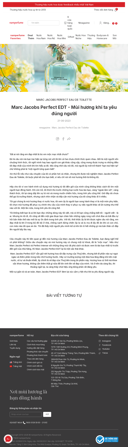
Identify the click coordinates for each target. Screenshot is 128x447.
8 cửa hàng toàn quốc (69, 23)
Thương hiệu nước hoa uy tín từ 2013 (28, 9)
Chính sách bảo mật (35, 369)
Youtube (104, 349)
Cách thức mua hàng (36, 344)
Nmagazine (84, 23)
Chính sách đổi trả (34, 366)
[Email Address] (26, 414)
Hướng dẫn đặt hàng (35, 348)
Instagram (104, 341)
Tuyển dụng (15, 348)
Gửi (47, 414)
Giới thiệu (14, 341)
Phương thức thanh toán (37, 355)
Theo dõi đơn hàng (35, 359)
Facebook (104, 345)
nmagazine (44, 127)
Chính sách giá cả (34, 362)
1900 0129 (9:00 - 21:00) (35, 423)
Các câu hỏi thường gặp (37, 341)
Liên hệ (13, 344)
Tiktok (103, 353)
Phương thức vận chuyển (37, 351)
